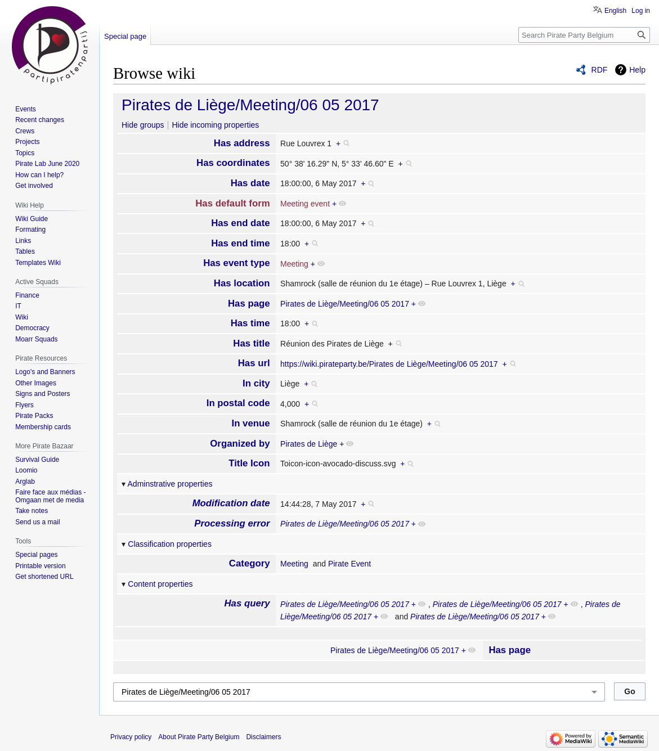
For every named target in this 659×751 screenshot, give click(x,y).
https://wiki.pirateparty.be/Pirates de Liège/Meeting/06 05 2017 (389, 363)
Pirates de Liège (308, 443)
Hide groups (143, 124)
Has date (250, 183)
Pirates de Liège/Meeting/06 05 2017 (250, 105)
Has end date (240, 223)
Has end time (240, 243)
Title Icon (249, 463)
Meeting (294, 263)
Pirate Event (349, 563)
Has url (254, 363)
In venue (251, 423)
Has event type (236, 263)
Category (249, 563)
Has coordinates (233, 163)
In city (256, 383)
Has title (251, 343)
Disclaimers (263, 737)
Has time (250, 323)
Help (637, 69)
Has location (242, 283)
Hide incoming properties (215, 124)
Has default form (232, 203)
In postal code (238, 403)
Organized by (240, 443)
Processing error (232, 523)
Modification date (231, 503)
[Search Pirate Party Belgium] (584, 35)
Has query (247, 603)
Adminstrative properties (170, 483)
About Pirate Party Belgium (198, 737)
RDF (599, 69)
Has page (249, 303)
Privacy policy (130, 737)
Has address (242, 143)
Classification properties (170, 543)
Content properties (160, 583)
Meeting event (305, 203)
